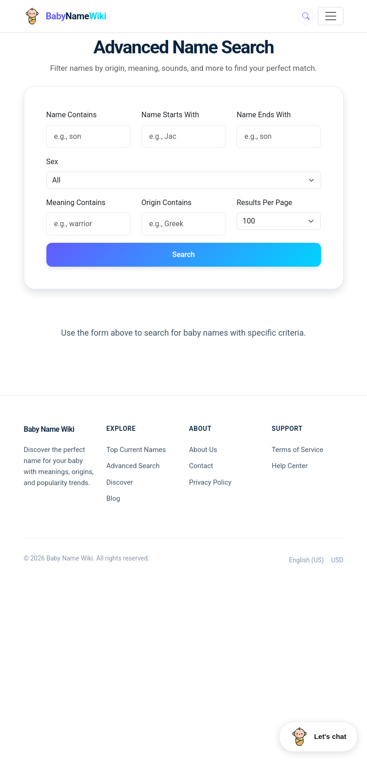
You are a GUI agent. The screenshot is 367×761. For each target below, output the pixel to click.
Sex (52, 161)
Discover (120, 482)
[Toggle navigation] (331, 16)
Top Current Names (136, 450)
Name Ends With (264, 114)
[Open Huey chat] (318, 736)
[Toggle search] (306, 16)
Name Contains (71, 114)
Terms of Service (297, 450)
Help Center (290, 466)
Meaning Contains (76, 202)
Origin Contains (166, 202)
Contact (201, 466)
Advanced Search (133, 466)
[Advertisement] (183, 676)
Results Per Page (264, 202)
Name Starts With (170, 114)
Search (183, 254)
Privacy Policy (210, 482)
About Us (203, 450)
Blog (113, 498)
